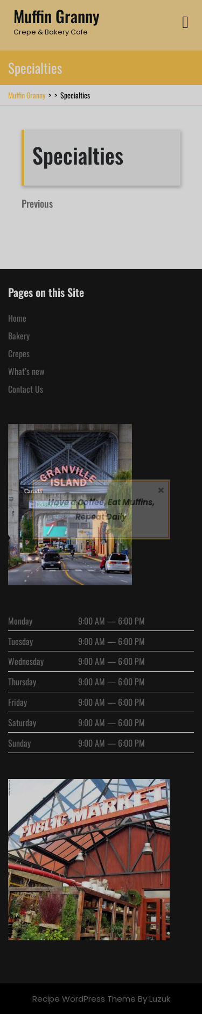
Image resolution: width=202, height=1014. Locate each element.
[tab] (185, 22)
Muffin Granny (56, 16)
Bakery (19, 335)
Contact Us (25, 388)
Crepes (19, 353)
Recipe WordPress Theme (84, 998)
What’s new (26, 371)
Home (17, 317)
